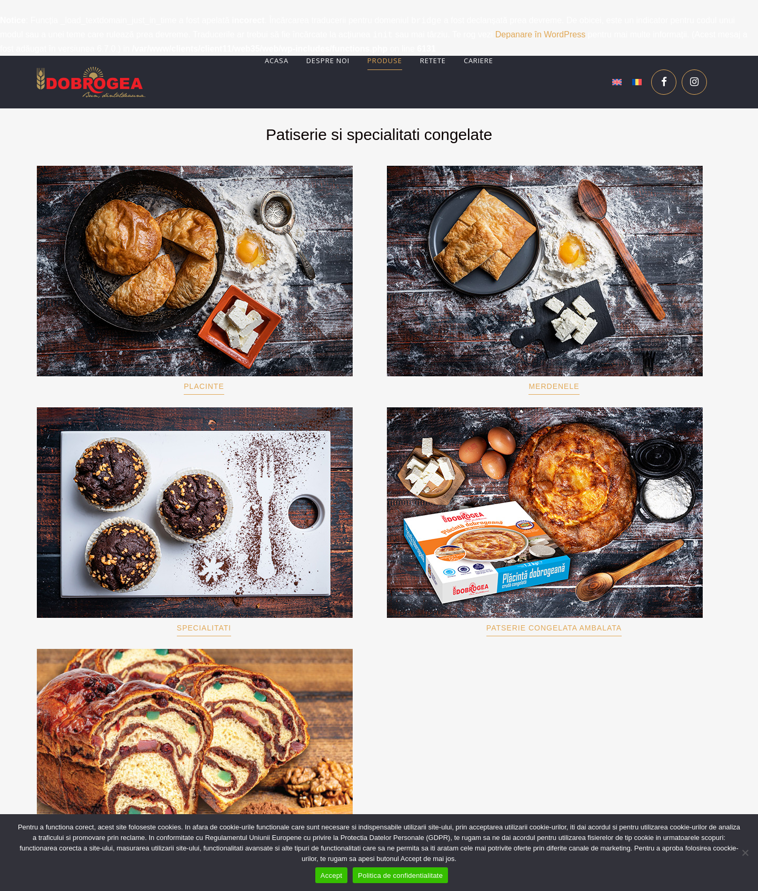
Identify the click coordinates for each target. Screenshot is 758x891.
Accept (331, 875)
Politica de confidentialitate (400, 875)
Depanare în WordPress (540, 35)
